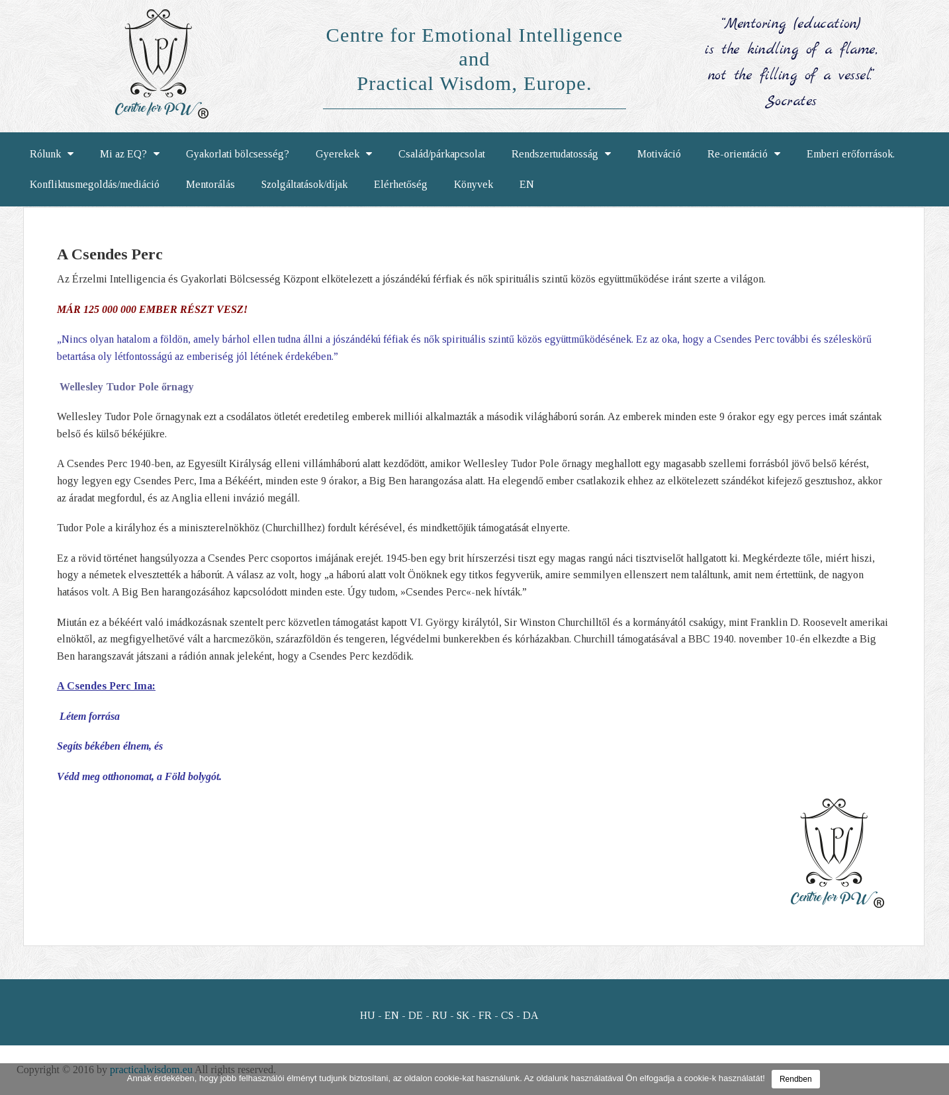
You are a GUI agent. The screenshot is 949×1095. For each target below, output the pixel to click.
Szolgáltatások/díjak (304, 184)
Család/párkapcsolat (441, 153)
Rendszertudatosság (561, 154)
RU (439, 1015)
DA (531, 1015)
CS (507, 1015)
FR (485, 1015)
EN (527, 184)
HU (367, 1015)
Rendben (796, 1079)
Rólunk (51, 154)
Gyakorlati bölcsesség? (237, 153)
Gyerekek (344, 154)
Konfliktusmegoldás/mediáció (94, 184)
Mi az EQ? (129, 154)
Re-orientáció (743, 154)
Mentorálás (210, 184)
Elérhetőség (401, 184)
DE (415, 1015)
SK (463, 1015)
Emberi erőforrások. (851, 153)
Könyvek (473, 184)
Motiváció (659, 153)
